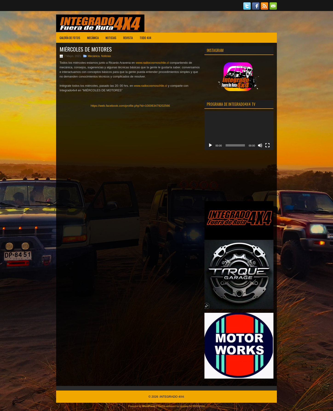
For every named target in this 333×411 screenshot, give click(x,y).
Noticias (111, 37)
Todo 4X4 (145, 37)
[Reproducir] (210, 145)
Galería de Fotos (70, 37)
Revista (128, 37)
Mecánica (93, 37)
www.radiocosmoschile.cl (152, 62)
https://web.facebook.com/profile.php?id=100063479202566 (130, 105)
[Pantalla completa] (267, 145)
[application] (238, 130)
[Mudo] (260, 145)
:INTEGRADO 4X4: (171, 396)
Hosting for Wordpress (192, 406)
